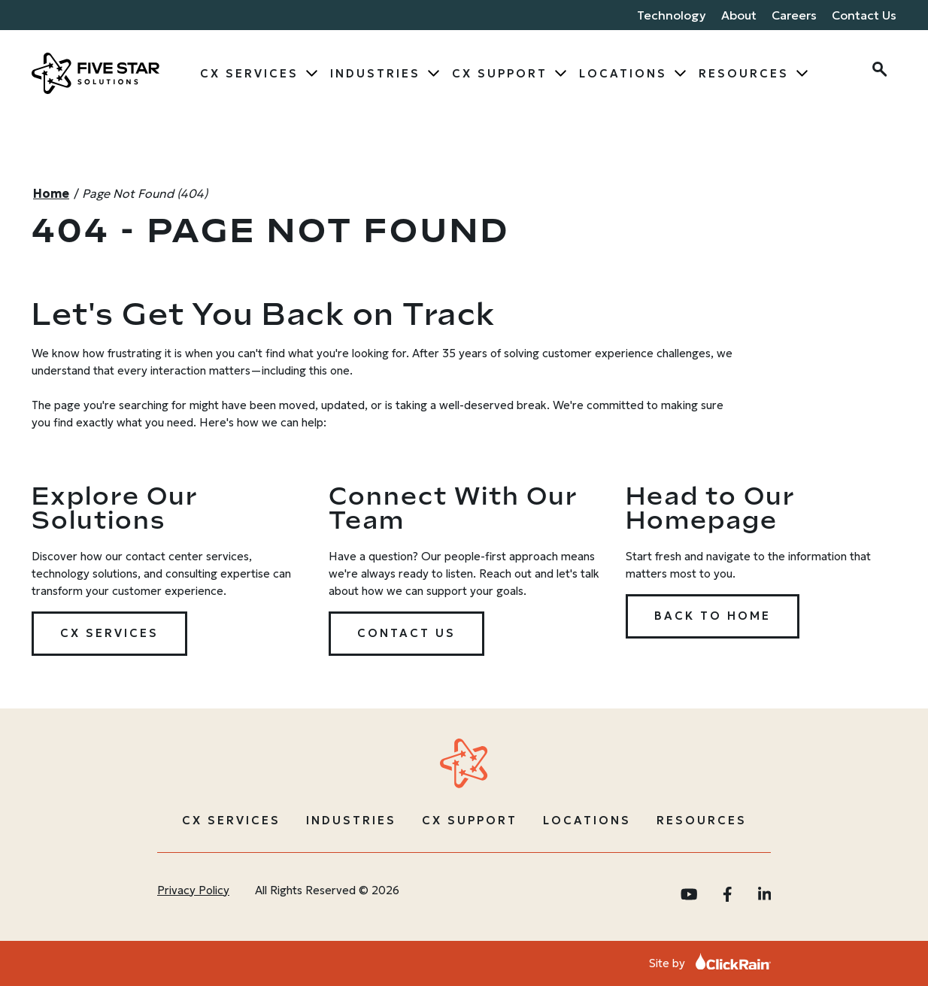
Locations (623, 73)
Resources (744, 73)
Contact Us (864, 15)
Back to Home (712, 615)
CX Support (499, 73)
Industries (375, 73)
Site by (710, 963)
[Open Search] (878, 71)
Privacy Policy (193, 890)
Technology (671, 15)
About (739, 15)
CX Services (249, 73)
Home (51, 193)
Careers (794, 15)
